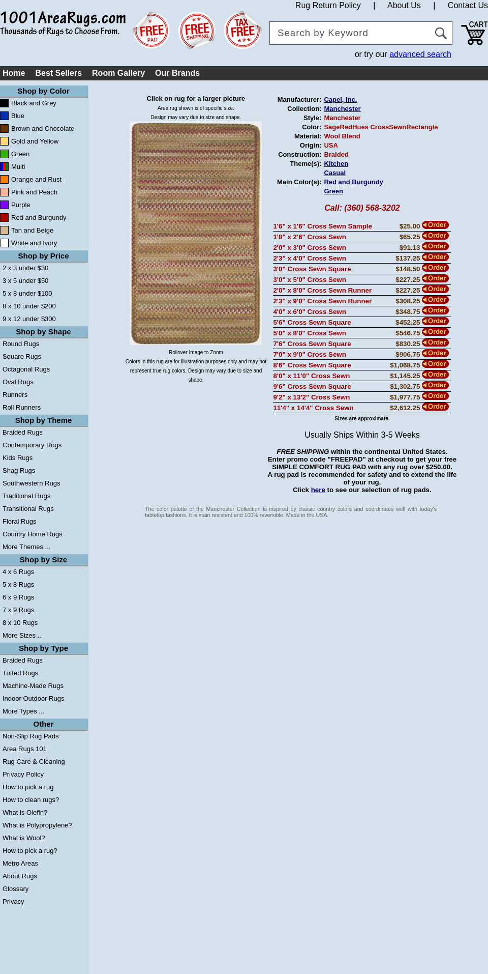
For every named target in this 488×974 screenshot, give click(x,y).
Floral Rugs (19, 521)
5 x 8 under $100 (27, 293)
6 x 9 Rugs (18, 597)
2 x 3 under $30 (25, 268)
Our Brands (177, 73)
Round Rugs (21, 344)
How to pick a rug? (30, 850)
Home (14, 73)
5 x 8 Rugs (18, 584)
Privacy (13, 901)
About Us (404, 5)
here (318, 490)
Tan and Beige (32, 230)
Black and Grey (33, 103)
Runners (15, 394)
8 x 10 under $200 (29, 306)
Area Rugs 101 (25, 749)
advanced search (420, 54)
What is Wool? (24, 838)
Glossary (15, 889)
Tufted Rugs (20, 673)
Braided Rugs (23, 432)
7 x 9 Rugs (18, 610)
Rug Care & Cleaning (34, 761)
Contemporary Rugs (32, 445)
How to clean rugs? (31, 800)
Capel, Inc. (340, 99)
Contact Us (468, 5)
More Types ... (23, 711)
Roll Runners (22, 407)
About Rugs (20, 876)
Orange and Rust (36, 179)
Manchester (342, 108)
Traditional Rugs (26, 496)
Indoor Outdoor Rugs (33, 698)
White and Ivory (34, 243)
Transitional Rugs (28, 508)
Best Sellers (58, 73)
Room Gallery (118, 73)
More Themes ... (26, 547)
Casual (335, 173)
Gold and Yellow (34, 141)
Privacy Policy (23, 774)
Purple (20, 205)
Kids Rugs (18, 458)
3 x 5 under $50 (25, 280)
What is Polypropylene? (37, 825)
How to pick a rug (28, 787)
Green (20, 154)
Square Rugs (22, 356)
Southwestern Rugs (31, 483)
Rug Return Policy (328, 5)
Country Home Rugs (33, 534)
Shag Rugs (19, 470)
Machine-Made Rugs (33, 686)
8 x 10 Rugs (20, 622)
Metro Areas (20, 863)
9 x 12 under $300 (29, 319)
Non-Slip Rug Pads (31, 736)
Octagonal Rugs (26, 369)
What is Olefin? (25, 812)
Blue (17, 116)
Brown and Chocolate (42, 128)
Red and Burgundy (38, 217)
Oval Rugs (18, 382)
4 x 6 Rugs (18, 572)
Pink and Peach (34, 192)
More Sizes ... (23, 635)
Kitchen (336, 163)
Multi (18, 166)
